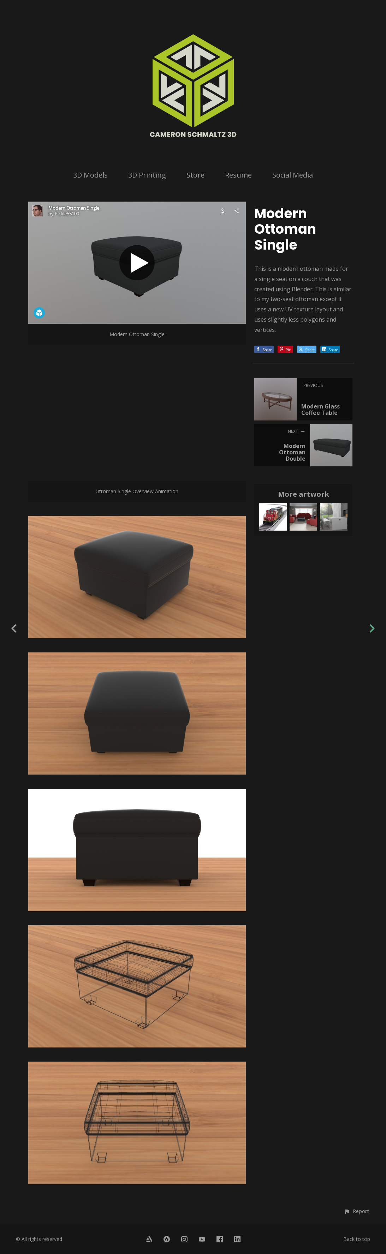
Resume (238, 175)
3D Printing (147, 175)
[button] (356, 1211)
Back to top (356, 1239)
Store (195, 175)
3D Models (90, 175)
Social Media (292, 175)
